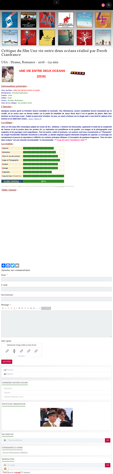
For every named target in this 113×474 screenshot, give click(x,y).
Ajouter (7, 361)
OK (107, 440)
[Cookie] (5, 469)
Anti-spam (6, 341)
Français (8, 369)
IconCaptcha (21, 356)
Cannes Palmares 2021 (13, 396)
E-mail (4, 285)
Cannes (7, 392)
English (8, 374)
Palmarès (8, 388)
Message (5, 305)
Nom (3, 275)
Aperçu (46, 308)
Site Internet (7, 295)
